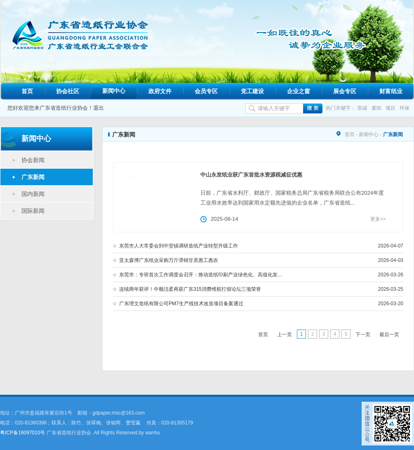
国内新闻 (33, 194)
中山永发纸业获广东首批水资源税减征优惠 (251, 175)
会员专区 (206, 91)
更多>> (378, 219)
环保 (404, 108)
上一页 (284, 334)
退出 (98, 108)
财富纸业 (390, 91)
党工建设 (252, 91)
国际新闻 (33, 210)
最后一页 (389, 334)
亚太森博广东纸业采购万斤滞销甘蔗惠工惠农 (168, 260)
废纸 (376, 108)
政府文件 (160, 91)
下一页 (362, 334)
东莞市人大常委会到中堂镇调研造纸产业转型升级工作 (178, 246)
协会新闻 (33, 160)
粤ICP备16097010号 (22, 433)
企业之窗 (298, 91)
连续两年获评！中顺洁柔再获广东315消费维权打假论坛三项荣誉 (190, 289)
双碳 (362, 108)
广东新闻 (33, 177)
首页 (27, 91)
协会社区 (67, 91)
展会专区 (344, 91)
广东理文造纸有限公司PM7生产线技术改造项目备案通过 (181, 303)
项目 (390, 108)
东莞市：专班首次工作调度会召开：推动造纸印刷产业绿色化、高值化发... (200, 275)
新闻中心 (113, 90)
